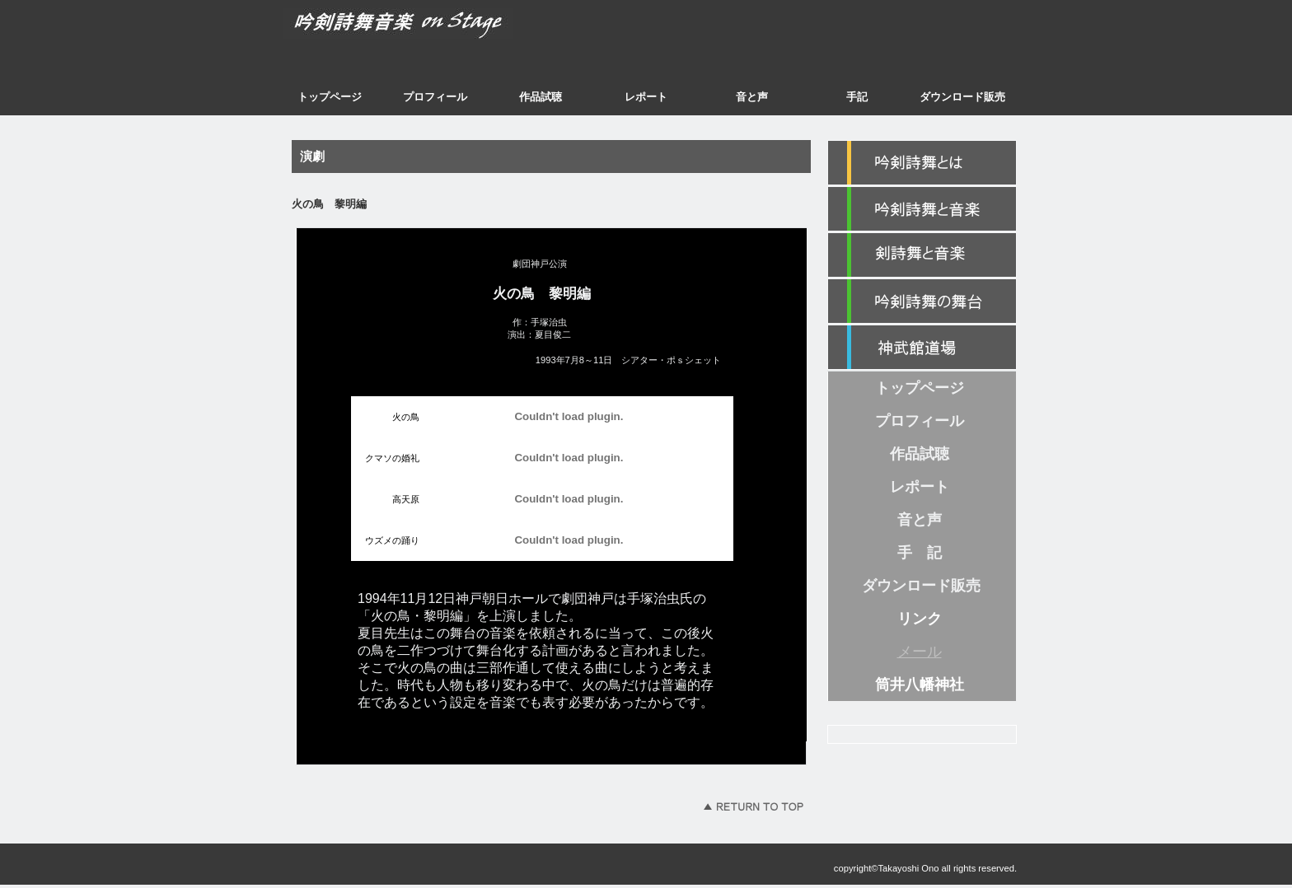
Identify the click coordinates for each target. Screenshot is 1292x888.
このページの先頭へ (753, 806)
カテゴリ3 (922, 301)
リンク (919, 618)
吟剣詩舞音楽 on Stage (435, 28)
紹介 (922, 163)
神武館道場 (922, 348)
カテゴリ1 (922, 209)
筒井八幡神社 (919, 684)
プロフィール (435, 97)
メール (919, 651)
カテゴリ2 (922, 255)
